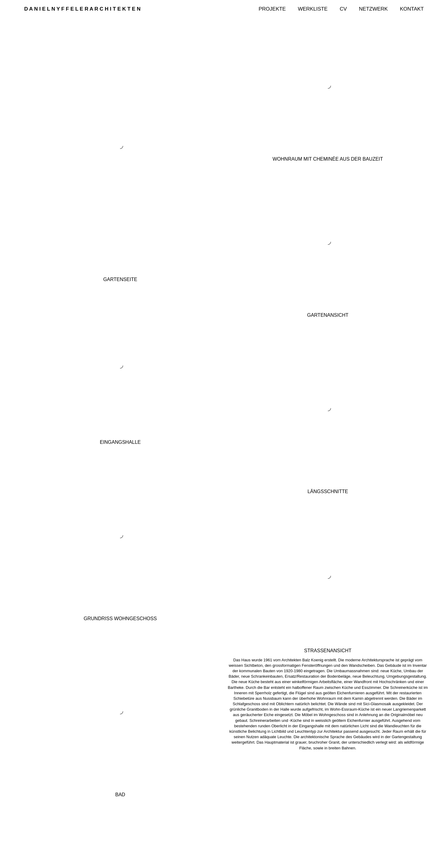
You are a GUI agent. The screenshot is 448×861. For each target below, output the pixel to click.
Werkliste (313, 9)
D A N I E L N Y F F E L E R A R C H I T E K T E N (82, 9)
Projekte (272, 9)
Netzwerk (373, 9)
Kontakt (412, 9)
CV (343, 9)
